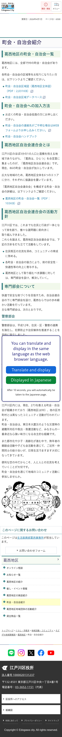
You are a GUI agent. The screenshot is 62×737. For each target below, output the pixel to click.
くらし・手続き (22, 631)
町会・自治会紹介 (16, 602)
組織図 (9, 710)
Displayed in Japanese (31, 380)
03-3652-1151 (24, 687)
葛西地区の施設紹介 (17, 595)
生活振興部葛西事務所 (30, 537)
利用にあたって (11, 721)
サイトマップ (53, 721)
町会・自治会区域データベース (25, 97)
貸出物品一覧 (14, 616)
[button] (56, 6)
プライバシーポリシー (33, 721)
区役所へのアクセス (16, 699)
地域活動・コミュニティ (42, 631)
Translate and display (31, 370)
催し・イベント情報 (17, 588)
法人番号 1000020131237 (18, 675)
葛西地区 (11, 560)
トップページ (7, 631)
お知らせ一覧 (14, 575)
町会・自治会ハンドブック (21, 136)
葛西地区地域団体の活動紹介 (22, 609)
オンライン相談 (15, 568)
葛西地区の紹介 (15, 582)
